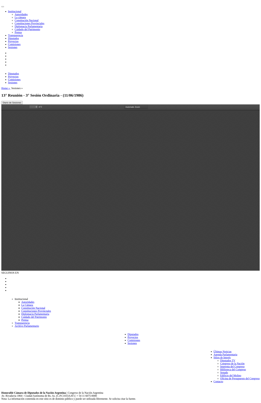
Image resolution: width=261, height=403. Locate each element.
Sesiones (12, 47)
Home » (5, 88)
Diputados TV (227, 360)
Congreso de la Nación (232, 363)
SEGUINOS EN (10, 272)
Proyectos (13, 41)
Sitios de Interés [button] (222, 357)
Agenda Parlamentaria (225, 354)
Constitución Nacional (27, 20)
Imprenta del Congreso (232, 366)
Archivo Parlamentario (27, 326)
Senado (224, 372)
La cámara (20, 17)
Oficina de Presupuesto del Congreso (240, 378)
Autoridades (21, 14)
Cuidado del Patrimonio (27, 29)
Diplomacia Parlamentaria (28, 26)
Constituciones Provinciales (29, 23)
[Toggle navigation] (2, 6)
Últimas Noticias (223, 351)
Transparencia (15, 35)
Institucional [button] (14, 11)
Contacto (218, 381)
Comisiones (14, 44)
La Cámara (27, 305)
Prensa (18, 32)
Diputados (13, 38)
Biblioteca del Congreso (233, 369)
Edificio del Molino (230, 375)
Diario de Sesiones (12, 102)
